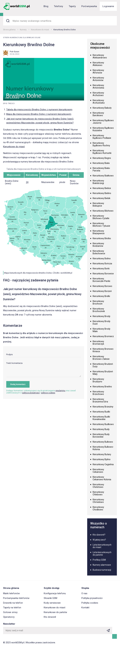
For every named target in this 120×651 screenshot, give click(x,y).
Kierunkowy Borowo (102, 286)
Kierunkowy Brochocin (98, 302)
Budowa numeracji (102, 570)
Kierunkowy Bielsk (101, 198)
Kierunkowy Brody (101, 316)
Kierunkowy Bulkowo (103, 442)
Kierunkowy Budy (101, 429)
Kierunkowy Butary (102, 454)
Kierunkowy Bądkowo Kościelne (103, 129)
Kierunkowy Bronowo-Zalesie (101, 357)
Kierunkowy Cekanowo (98, 470)
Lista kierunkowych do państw (102, 553)
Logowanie (108, 6)
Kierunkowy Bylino (101, 459)
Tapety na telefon (12, 607)
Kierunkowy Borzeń (102, 291)
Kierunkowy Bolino (102, 258)
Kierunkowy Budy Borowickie (101, 435)
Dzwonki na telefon (13, 602)
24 (27, 182)
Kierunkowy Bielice (102, 188)
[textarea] (43, 369)
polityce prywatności (31, 393)
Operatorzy (9, 617)
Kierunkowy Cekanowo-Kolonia (102, 478)
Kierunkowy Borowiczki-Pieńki (101, 279)
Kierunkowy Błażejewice (99, 232)
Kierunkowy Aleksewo (98, 63)
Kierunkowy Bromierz (103, 336)
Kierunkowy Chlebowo (98, 493)
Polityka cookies (89, 602)
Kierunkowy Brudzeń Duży (103, 365)
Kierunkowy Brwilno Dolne (64, 30)
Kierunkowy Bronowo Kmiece (103, 350)
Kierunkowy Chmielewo (98, 500)
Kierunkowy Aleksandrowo (100, 56)
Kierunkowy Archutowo (98, 94)
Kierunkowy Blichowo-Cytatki (101, 217)
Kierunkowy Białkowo (103, 175)
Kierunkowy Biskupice (98, 204)
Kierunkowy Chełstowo (98, 485)
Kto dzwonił (50, 617)
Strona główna (9, 30)
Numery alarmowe (102, 565)
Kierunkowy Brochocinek (99, 309)
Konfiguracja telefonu (55, 593)
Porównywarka (89, 6)
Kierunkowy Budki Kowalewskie (101, 417)
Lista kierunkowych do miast (102, 546)
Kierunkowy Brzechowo (98, 392)
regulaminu (60, 391)
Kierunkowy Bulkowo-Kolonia (103, 448)
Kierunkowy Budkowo (103, 424)
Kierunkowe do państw (55, 612)
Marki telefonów (11, 593)
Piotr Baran (14, 52)
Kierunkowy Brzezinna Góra (100, 400)
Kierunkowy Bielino (102, 193)
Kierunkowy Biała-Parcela (101, 169)
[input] (43, 355)
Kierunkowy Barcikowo (98, 114)
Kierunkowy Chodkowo (98, 508)
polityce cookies (48, 393)
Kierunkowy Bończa (102, 263)
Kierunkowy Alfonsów (98, 71)
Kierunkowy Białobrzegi (98, 181)
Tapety (72, 6)
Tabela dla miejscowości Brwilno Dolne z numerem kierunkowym (39, 109)
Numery (23, 30)
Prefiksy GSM (99, 560)
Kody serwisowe (52, 602)
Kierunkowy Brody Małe (101, 330)
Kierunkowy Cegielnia (103, 464)
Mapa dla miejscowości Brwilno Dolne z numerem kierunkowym (38, 114)
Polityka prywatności (91, 598)
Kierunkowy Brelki (101, 296)
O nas (84, 593)
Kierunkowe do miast (40, 30)
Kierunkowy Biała (101, 163)
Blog (46, 6)
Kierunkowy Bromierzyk (98, 342)
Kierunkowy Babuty (102, 108)
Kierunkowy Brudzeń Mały (103, 372)
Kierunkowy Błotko (102, 238)
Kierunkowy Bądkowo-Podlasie (102, 136)
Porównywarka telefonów (16, 598)
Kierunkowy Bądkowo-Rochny (101, 144)
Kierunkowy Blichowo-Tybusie (101, 224)
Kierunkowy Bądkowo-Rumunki (102, 151)
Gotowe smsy (10, 612)
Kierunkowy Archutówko (99, 101)
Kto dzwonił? (99, 534)
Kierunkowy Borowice (103, 273)
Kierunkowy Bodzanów (98, 244)
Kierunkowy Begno (102, 158)
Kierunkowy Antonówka (98, 86)
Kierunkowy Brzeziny (103, 406)
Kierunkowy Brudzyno (98, 380)
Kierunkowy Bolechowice (99, 252)
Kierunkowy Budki (101, 411)
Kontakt (85, 607)
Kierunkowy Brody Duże (101, 322)
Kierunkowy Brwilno (102, 386)
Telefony (58, 6)
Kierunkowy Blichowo (103, 211)
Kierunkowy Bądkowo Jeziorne (103, 121)
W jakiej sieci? (99, 539)
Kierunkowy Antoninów (98, 78)
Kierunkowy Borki (101, 268)
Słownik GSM (50, 598)
